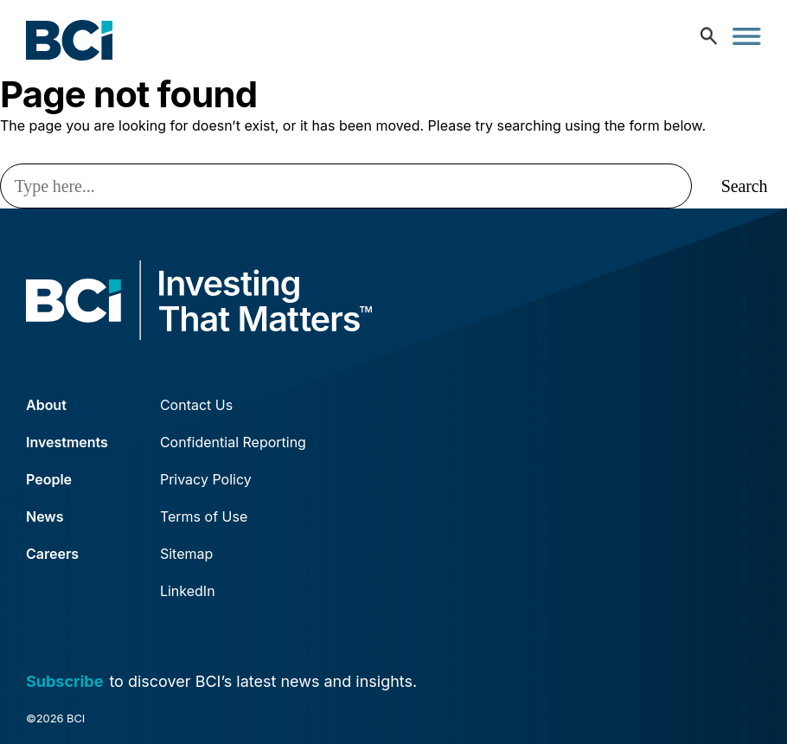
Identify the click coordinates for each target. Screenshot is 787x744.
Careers (52, 553)
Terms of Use (203, 516)
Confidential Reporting (233, 442)
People (49, 479)
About (46, 405)
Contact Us (196, 405)
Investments (67, 442)
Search (744, 186)
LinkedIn (187, 591)
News (45, 516)
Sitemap (186, 553)
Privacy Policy (206, 479)
